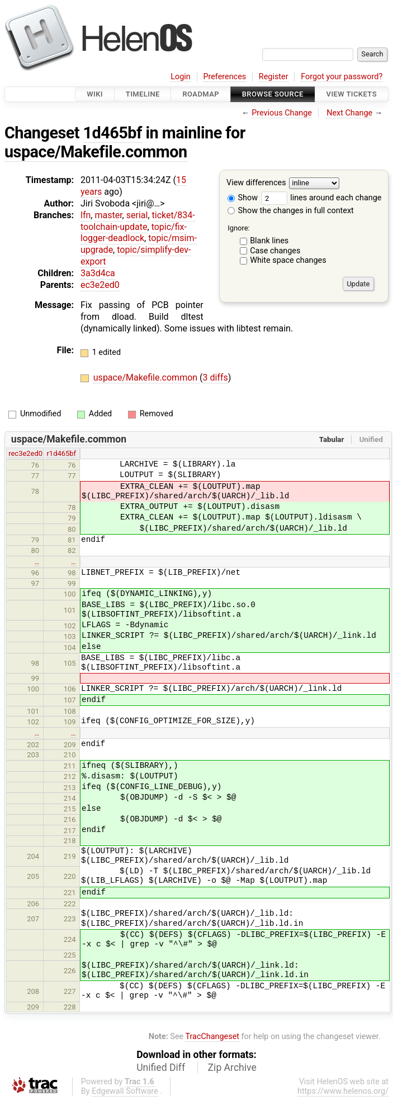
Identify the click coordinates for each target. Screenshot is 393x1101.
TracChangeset (212, 1036)
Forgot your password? (341, 76)
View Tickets (351, 94)
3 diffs (215, 377)
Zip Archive (232, 1067)
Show (243, 198)
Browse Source (273, 94)
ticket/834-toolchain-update (138, 221)
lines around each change (321, 198)
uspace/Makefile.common (95, 151)
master (108, 215)
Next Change (349, 113)
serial (137, 215)
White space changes (288, 260)
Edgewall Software (125, 1091)
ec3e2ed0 (100, 285)
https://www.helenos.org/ (343, 1091)
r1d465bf (61, 453)
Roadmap (200, 94)
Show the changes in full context (291, 210)
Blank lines (269, 241)
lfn (86, 215)
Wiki (95, 94)
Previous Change (282, 113)
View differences (256, 183)
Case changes (275, 251)
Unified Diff (160, 1067)
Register (273, 76)
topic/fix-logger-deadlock (134, 233)
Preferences (224, 76)
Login (181, 76)
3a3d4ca (98, 273)
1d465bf (112, 132)
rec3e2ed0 (25, 453)
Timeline (143, 94)
